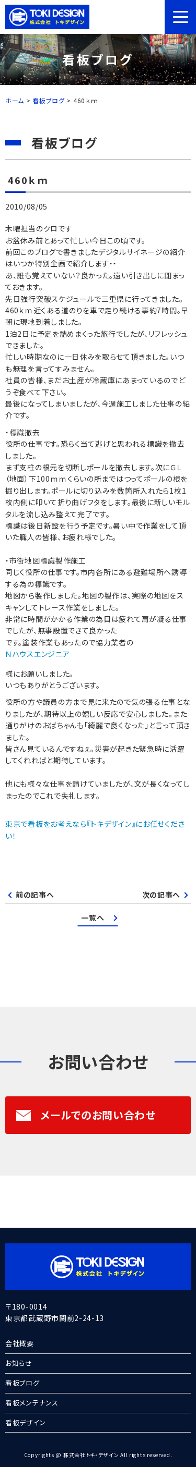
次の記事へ (161, 894)
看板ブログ (22, 1383)
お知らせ (18, 1363)
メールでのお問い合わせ (86, 1114)
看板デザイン (25, 1422)
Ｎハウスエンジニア (37, 654)
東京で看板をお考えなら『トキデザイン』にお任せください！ (95, 829)
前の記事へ (35, 894)
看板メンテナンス (32, 1403)
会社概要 (19, 1343)
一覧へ (92, 917)
